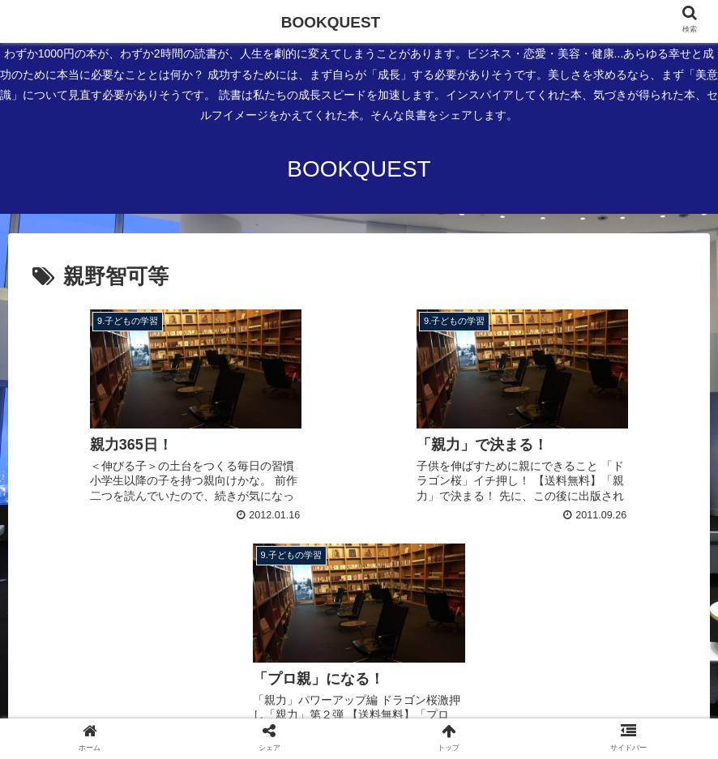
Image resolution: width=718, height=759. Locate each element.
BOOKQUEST (330, 22)
